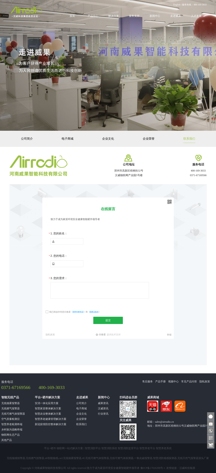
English (177, 4)
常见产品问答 (189, 381)
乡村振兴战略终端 (11, 429)
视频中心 (173, 381)
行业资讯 (103, 413)
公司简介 (27, 138)
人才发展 (196, 15)
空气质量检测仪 (10, 419)
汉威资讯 (103, 408)
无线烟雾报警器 (10, 403)
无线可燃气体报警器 (13, 413)
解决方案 (113, 15)
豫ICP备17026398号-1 (152, 468)
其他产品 (6, 440)
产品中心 (93, 15)
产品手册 (160, 381)
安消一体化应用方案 (46, 403)
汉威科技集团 (187, 468)
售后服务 (147, 381)
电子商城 (67, 138)
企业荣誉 (149, 138)
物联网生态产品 (10, 434)
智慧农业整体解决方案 (48, 413)
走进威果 (175, 15)
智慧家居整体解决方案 (48, 408)
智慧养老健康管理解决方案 (50, 419)
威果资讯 (103, 403)
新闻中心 (155, 15)
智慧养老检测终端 (11, 424)
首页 (72, 15)
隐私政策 (204, 381)
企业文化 (108, 138)
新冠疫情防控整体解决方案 (50, 424)
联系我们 (189, 138)
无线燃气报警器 (10, 408)
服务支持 (134, 15)
